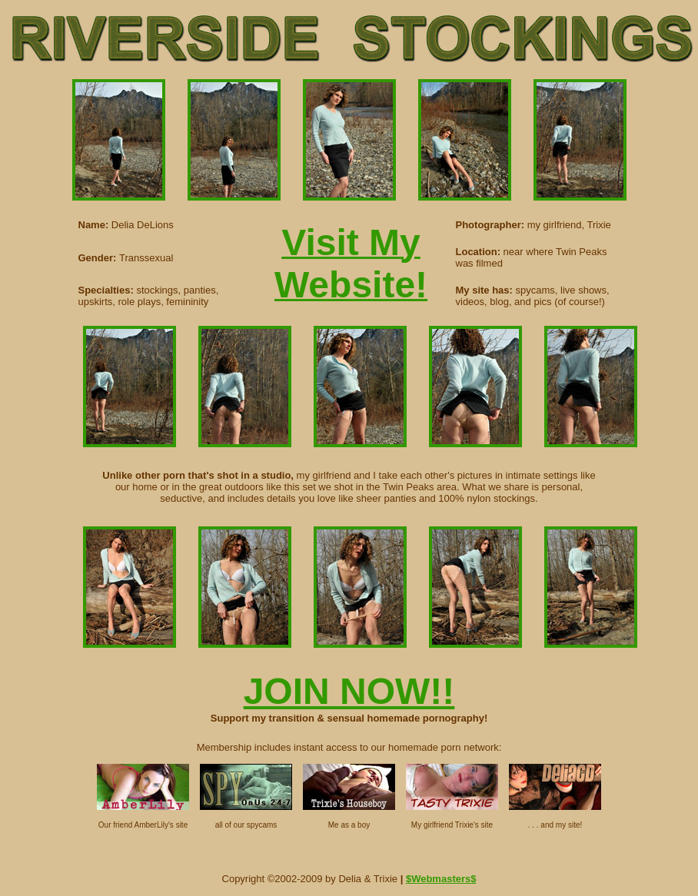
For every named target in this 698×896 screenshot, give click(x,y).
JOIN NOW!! (349, 691)
